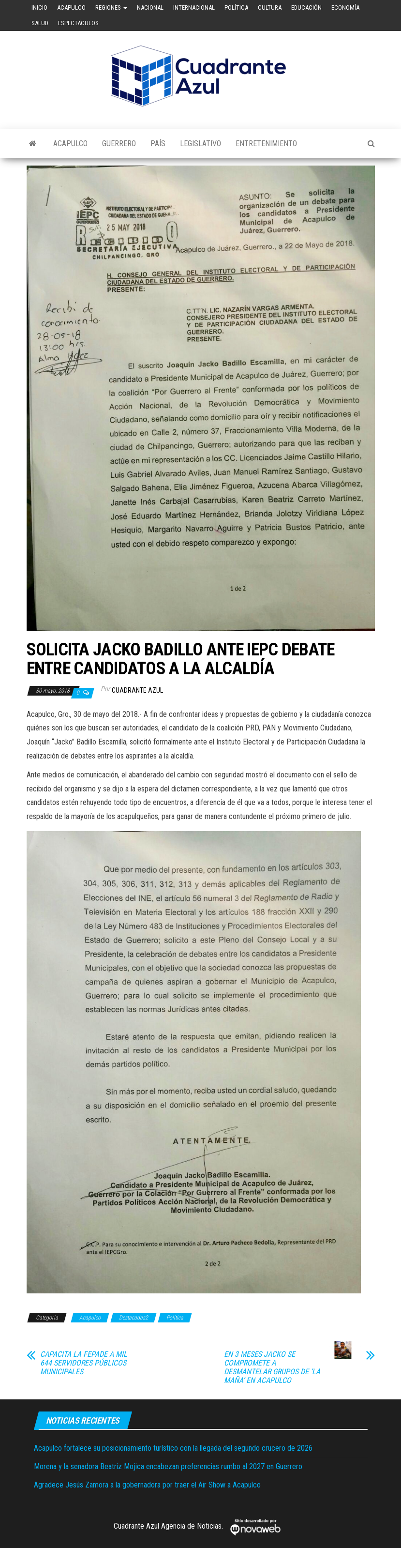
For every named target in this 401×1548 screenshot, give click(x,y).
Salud (39, 23)
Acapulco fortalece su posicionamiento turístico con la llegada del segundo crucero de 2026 (173, 1448)
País (157, 143)
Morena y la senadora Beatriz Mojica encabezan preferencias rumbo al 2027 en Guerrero (168, 1466)
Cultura (270, 7)
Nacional (150, 7)
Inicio (39, 7)
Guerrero (119, 143)
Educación (306, 7)
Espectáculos (78, 23)
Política (236, 7)
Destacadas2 (133, 1317)
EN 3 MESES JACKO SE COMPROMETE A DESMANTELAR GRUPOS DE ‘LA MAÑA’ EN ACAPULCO (272, 1367)
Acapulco (71, 7)
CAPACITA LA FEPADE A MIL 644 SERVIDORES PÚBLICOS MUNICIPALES (83, 1363)
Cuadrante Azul (137, 690)
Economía (345, 7)
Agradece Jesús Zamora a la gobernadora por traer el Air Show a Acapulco (147, 1484)
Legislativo (200, 143)
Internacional (194, 7)
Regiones (111, 7)
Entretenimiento (266, 143)
